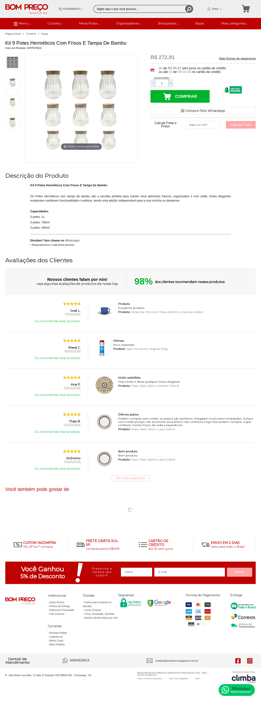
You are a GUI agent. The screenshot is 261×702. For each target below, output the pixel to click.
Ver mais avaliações (130, 478)
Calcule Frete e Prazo (165, 124)
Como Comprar (92, 610)
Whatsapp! (72, 240)
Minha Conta (56, 640)
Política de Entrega (59, 606)
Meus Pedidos (57, 644)
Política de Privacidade (61, 610)
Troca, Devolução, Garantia (99, 614)
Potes (44, 33)
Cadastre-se (56, 636)
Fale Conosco (56, 614)
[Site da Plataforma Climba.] (244, 677)
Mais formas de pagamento (237, 58)
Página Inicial (13, 33)
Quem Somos (56, 602)
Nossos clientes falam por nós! (101, 617)
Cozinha (31, 33)
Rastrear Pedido (58, 632)
